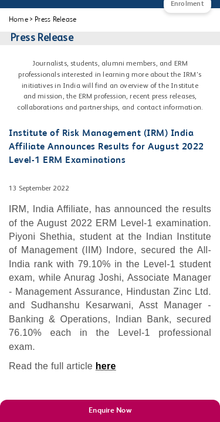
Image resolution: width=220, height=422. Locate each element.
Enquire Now (110, 410)
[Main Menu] (20, 11)
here (106, 366)
